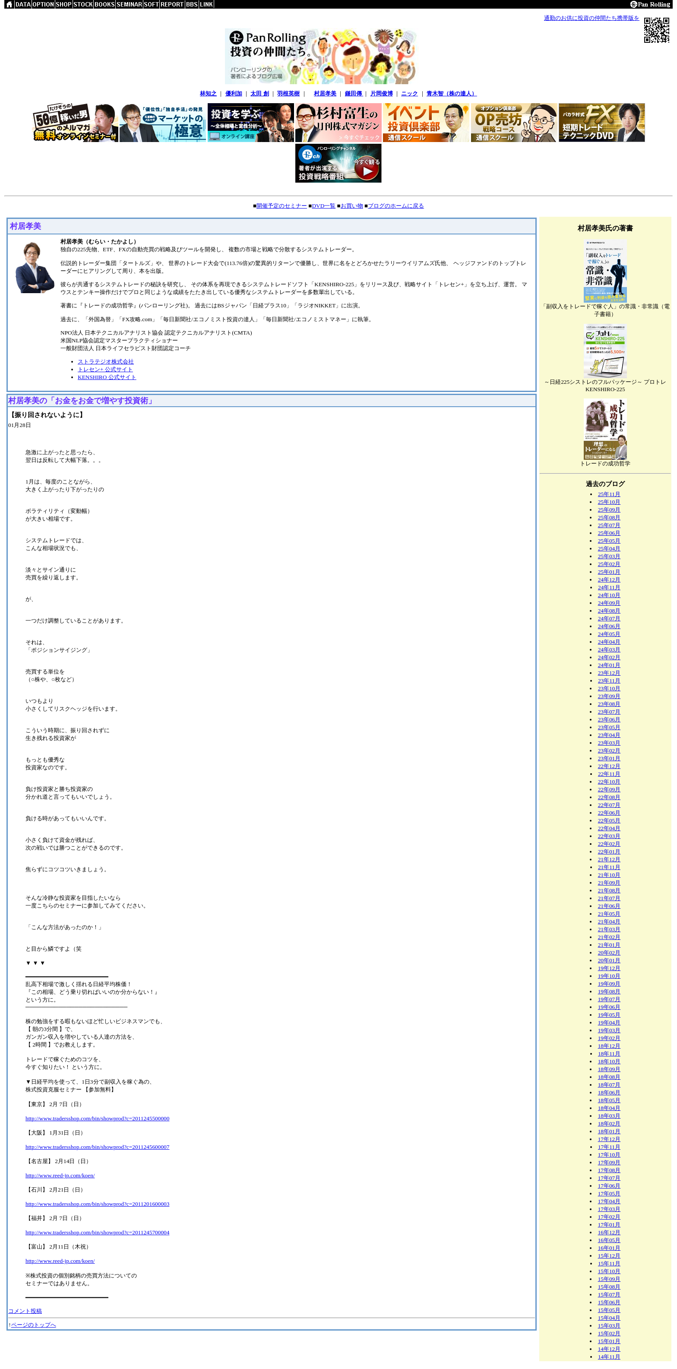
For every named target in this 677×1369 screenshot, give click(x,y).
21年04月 (609, 921)
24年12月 (609, 579)
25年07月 (609, 525)
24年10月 (609, 595)
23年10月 (609, 688)
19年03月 (609, 1030)
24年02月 (609, 657)
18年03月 (609, 1116)
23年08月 (609, 704)
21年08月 (609, 890)
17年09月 (609, 1162)
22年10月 (609, 781)
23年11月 (609, 680)
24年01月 (609, 665)
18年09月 (609, 1069)
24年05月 (609, 634)
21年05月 (609, 914)
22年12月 (609, 766)
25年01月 (609, 572)
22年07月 (609, 805)
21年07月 (609, 898)
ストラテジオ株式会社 (106, 361)
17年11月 (609, 1147)
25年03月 (609, 556)
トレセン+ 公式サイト (105, 369)
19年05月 (609, 1015)
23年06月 (609, 719)
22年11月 (609, 774)
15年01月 (609, 1341)
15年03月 (609, 1325)
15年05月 (609, 1310)
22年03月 (609, 836)
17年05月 (609, 1193)
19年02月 (609, 1038)
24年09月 (609, 603)
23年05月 (609, 727)
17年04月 (609, 1201)
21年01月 (609, 945)
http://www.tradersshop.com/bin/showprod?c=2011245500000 (97, 1118)
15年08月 (609, 1287)
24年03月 (609, 649)
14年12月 (609, 1349)
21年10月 (609, 875)
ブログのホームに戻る (396, 205)
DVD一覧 (323, 205)
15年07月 (609, 1294)
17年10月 (609, 1154)
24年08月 (609, 610)
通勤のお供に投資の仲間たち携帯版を (591, 18)
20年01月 (609, 960)
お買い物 (352, 205)
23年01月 (609, 758)
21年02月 (609, 937)
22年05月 (609, 820)
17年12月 (609, 1139)
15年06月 (609, 1302)
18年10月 (609, 1061)
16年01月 (609, 1248)
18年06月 (609, 1092)
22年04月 (609, 828)
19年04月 (609, 1022)
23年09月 (609, 696)
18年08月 (609, 1077)
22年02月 (609, 844)
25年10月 (609, 502)
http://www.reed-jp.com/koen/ (60, 1175)
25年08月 (609, 517)
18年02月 (609, 1123)
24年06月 (609, 626)
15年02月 (609, 1333)
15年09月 (609, 1279)
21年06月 (609, 906)
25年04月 (609, 548)
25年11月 (609, 494)
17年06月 (609, 1185)
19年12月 (609, 968)
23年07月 (609, 711)
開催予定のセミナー (281, 205)
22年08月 (609, 797)
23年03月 (609, 743)
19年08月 (609, 991)
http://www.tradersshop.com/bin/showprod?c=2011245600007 (97, 1147)
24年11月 (609, 587)
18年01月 (609, 1131)
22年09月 (609, 789)
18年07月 (609, 1084)
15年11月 (609, 1263)
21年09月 (609, 882)
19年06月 (609, 1007)
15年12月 (609, 1255)
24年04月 (609, 642)
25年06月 (609, 533)
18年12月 (609, 1046)
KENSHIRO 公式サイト (107, 377)
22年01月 (609, 851)
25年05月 (609, 540)
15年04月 (609, 1318)
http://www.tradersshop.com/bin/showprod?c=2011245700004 (97, 1232)
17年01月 (609, 1224)
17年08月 (609, 1170)
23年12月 (609, 673)
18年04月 (609, 1108)
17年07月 (609, 1178)
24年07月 (609, 618)
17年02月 (609, 1217)
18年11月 (609, 1053)
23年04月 (609, 735)
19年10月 (609, 976)
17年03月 (609, 1209)
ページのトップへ (33, 1325)
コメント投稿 (25, 1311)
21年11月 (609, 867)
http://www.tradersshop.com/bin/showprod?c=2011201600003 (97, 1204)
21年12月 (609, 859)
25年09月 (609, 509)
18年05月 (609, 1100)
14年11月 (609, 1356)
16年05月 (609, 1240)
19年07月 (609, 999)
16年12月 (609, 1232)
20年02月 (609, 952)
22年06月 (609, 812)
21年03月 (609, 929)
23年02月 (609, 750)
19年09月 (609, 983)
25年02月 (609, 564)
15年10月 (609, 1271)
